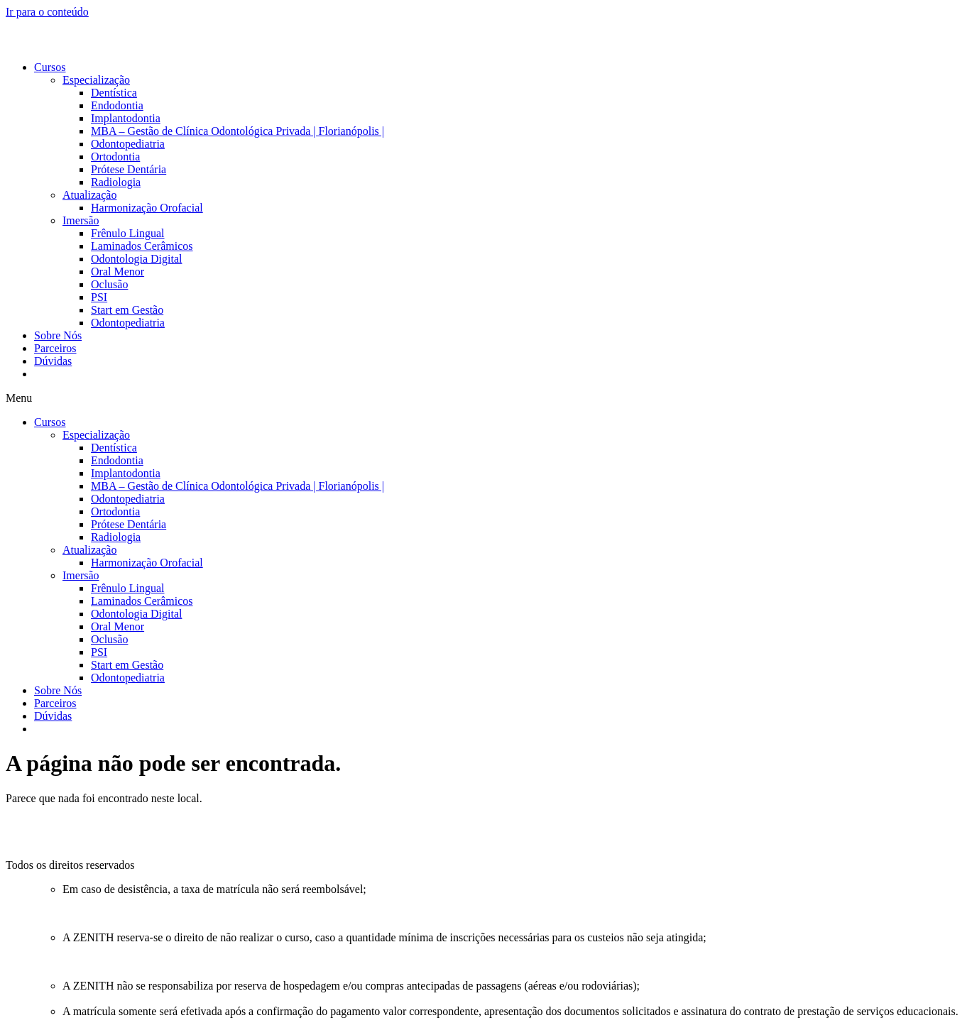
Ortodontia (115, 156)
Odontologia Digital (136, 259)
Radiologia (116, 182)
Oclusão (109, 284)
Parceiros (55, 348)
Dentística (114, 93)
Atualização (89, 195)
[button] (486, 398)
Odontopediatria (128, 144)
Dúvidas (53, 361)
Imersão (80, 220)
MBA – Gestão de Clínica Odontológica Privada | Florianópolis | (237, 131)
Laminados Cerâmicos (142, 246)
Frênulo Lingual (128, 233)
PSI (99, 297)
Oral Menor (117, 271)
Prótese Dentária (128, 169)
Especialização (96, 80)
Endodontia (117, 105)
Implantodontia (125, 118)
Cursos (49, 67)
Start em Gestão (127, 310)
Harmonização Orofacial (147, 208)
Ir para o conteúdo (47, 12)
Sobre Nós (58, 335)
